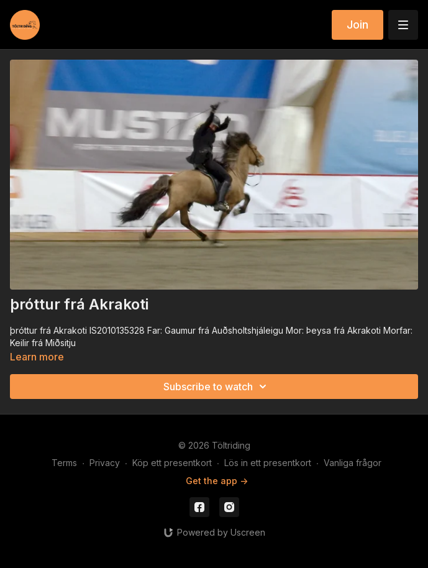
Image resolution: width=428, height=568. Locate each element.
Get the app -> (217, 480)
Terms (64, 462)
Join (357, 24)
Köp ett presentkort (172, 462)
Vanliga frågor (352, 462)
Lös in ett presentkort (267, 462)
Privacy (104, 462)
